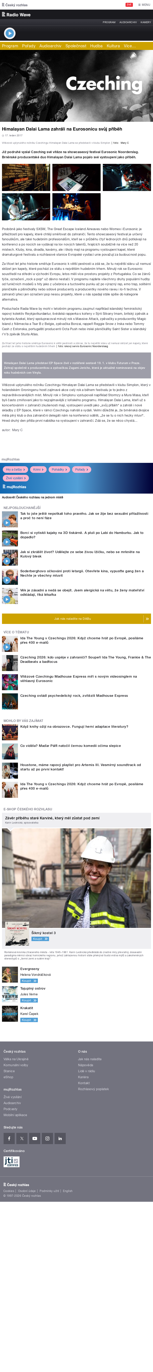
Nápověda (85, 1235)
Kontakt (84, 1253)
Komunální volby (16, 1235)
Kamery (146, 22)
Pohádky (59, 640)
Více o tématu (16, 802)
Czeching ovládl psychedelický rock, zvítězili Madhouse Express (74, 866)
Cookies (8, 1361)
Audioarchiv (128, 22)
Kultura (113, 46)
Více (130, 46)
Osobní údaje (27, 1361)
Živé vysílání (16, 648)
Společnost (76, 46)
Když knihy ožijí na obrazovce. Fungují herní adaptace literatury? (74, 897)
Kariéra (83, 1247)
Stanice (9, 1241)
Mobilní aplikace (15, 1285)
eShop (8, 1247)
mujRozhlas (11, 630)
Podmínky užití (49, 1361)
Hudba (96, 46)
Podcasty (11, 1279)
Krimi (38, 640)
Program (109, 22)
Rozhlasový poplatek (93, 1259)
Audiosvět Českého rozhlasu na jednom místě (32, 667)
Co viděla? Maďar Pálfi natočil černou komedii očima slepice (70, 916)
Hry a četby (15, 640)
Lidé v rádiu (86, 1241)
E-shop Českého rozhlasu (28, 979)
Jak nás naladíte (90, 1229)
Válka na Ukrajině (16, 1229)
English (68, 1361)
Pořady (28, 46)
